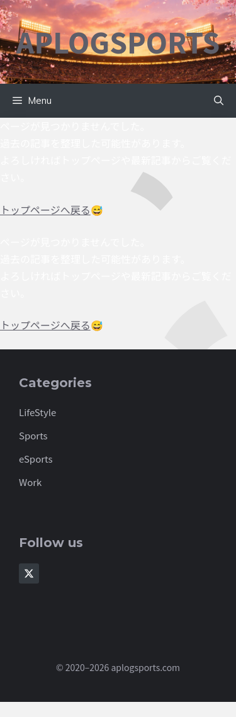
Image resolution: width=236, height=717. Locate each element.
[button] (218, 101)
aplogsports (118, 41)
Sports (33, 435)
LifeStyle (37, 412)
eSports (36, 458)
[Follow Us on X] (29, 573)
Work (30, 481)
